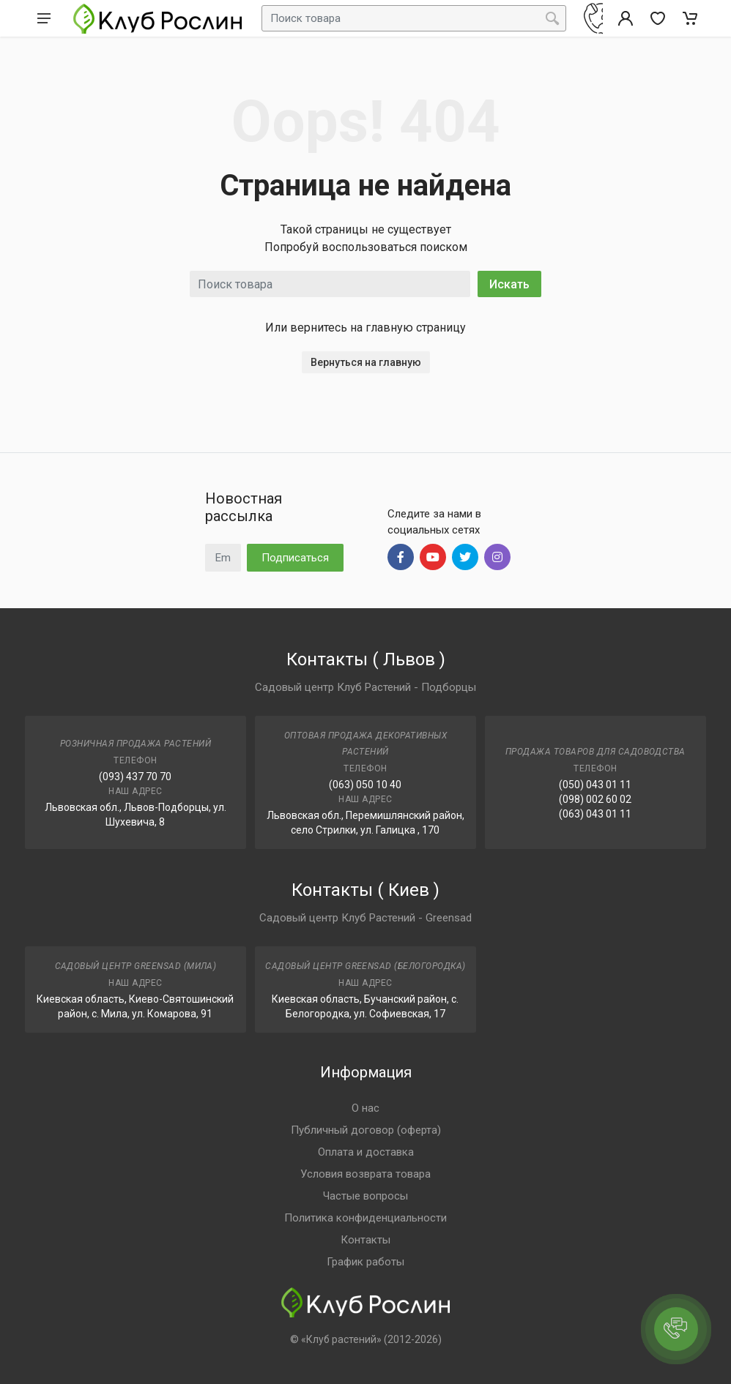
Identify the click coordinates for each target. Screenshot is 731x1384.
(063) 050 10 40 (365, 784)
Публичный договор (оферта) (366, 1130)
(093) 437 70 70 (135, 776)
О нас (365, 1108)
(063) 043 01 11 (595, 814)
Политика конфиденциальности (365, 1217)
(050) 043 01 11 (595, 784)
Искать (509, 284)
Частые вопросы (365, 1195)
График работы (365, 1261)
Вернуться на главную (366, 362)
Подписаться (295, 557)
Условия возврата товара (365, 1174)
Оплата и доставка (366, 1152)
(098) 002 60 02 (595, 799)
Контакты (365, 1239)
